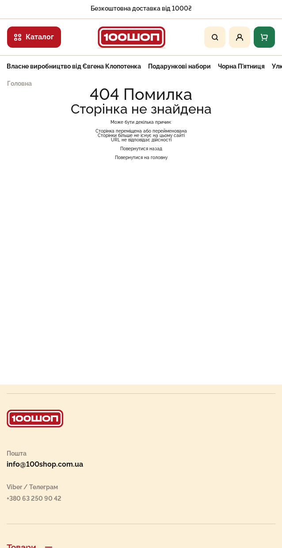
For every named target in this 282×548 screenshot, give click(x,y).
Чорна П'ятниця (241, 66)
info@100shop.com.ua (45, 464)
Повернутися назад (141, 148)
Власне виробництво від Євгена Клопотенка (74, 66)
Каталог (34, 37)
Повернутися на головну (141, 157)
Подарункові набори (179, 66)
